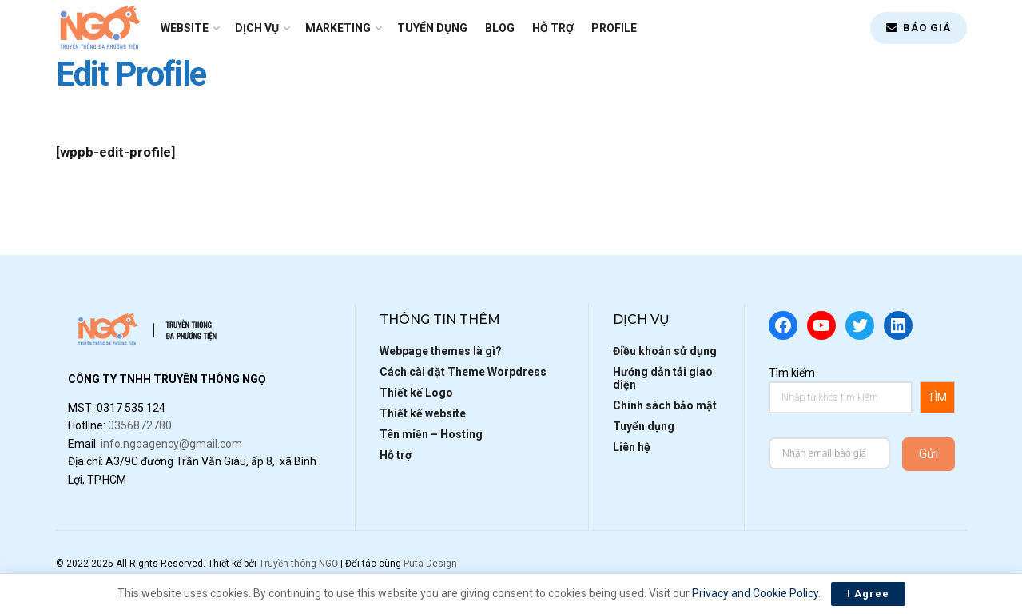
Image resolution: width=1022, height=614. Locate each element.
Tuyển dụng (432, 28)
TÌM (937, 397)
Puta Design (430, 563)
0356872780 (140, 425)
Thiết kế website (423, 413)
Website (185, 28)
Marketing (338, 28)
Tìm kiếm (792, 372)
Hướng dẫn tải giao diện (663, 378)
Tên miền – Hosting (431, 434)
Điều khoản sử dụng (665, 351)
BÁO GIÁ (918, 28)
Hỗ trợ (553, 28)
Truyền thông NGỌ (298, 563)
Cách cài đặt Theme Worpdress (463, 371)
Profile (614, 28)
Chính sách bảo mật (665, 405)
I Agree (868, 594)
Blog (500, 28)
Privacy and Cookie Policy (755, 593)
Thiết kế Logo (416, 392)
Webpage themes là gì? (441, 351)
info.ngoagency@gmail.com (171, 443)
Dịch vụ (257, 28)
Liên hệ (631, 447)
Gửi (928, 453)
